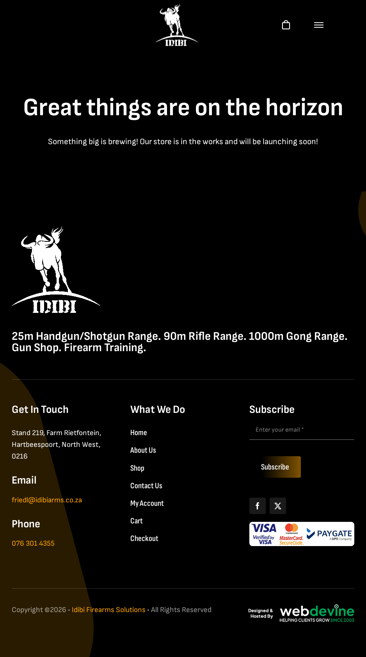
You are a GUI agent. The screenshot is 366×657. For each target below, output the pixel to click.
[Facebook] (257, 506)
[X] (278, 506)
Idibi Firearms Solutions (109, 609)
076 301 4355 (33, 543)
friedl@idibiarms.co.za (47, 500)
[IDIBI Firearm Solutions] (56, 231)
